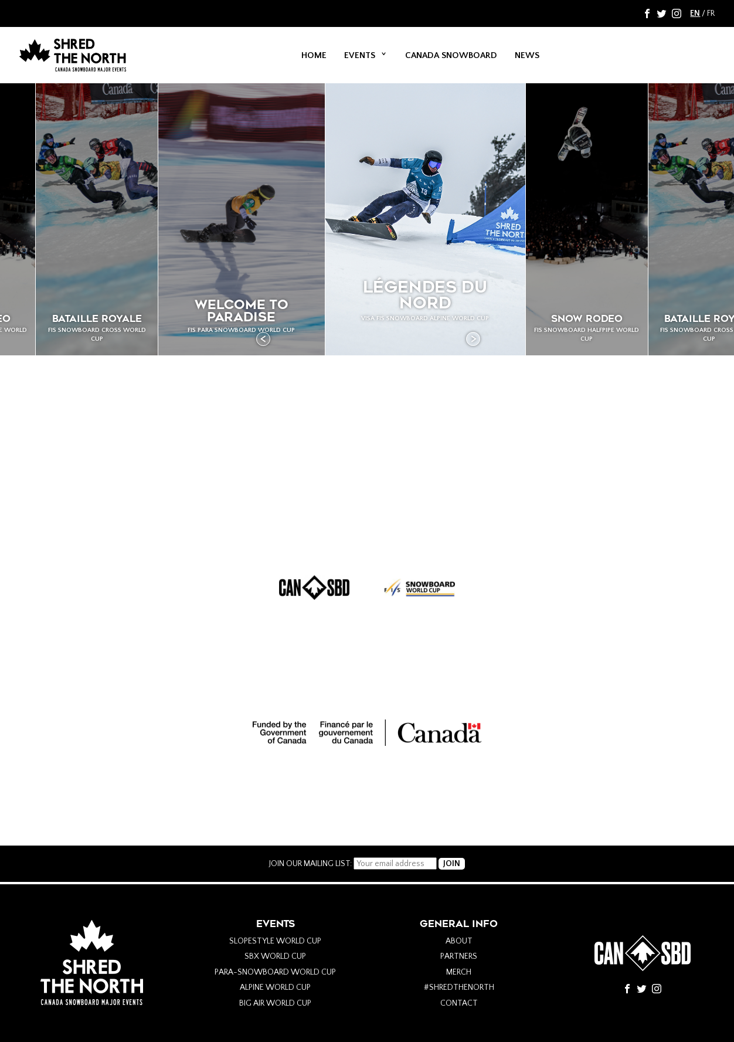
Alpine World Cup (275, 987)
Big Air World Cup (275, 1003)
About (459, 941)
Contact (459, 1003)
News (527, 55)
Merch (458, 972)
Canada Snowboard (451, 55)
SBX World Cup (275, 956)
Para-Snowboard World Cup (275, 972)
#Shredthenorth (459, 987)
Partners (458, 956)
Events (359, 55)
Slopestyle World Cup (275, 941)
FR (711, 13)
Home (314, 55)
